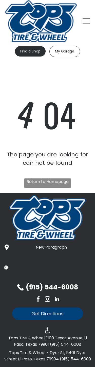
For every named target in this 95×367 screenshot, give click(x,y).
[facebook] (38, 300)
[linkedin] (57, 300)
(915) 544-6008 (52, 287)
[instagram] (48, 300)
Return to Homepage (48, 182)
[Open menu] (86, 21)
